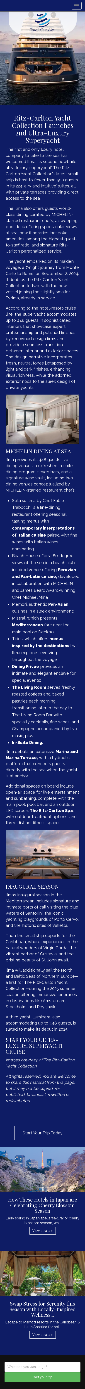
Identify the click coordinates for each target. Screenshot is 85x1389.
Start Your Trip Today (43, 1133)
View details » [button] (42, 1231)
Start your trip (42, 1377)
